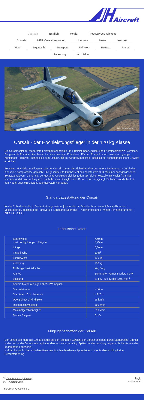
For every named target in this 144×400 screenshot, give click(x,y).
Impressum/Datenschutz (16, 388)
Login (138, 378)
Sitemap (27, 378)
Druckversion (12, 378)
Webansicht (134, 381)
